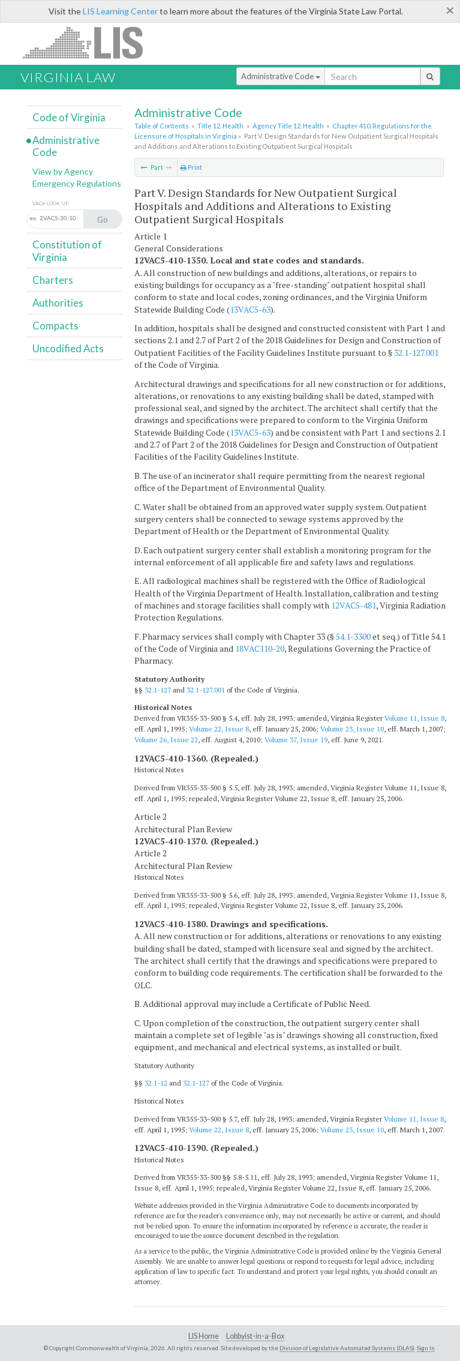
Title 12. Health (220, 126)
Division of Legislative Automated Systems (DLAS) (346, 1347)
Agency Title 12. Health (288, 126)
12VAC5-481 (353, 605)
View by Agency (62, 171)
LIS (90, 42)
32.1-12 (156, 1082)
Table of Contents (161, 126)
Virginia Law (68, 77)
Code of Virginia (69, 117)
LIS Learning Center (120, 11)
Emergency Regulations (76, 183)
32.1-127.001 (416, 352)
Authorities (57, 302)
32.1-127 (158, 689)
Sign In (426, 1347)
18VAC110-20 (259, 648)
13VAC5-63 (250, 309)
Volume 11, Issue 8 (414, 718)
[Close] (450, 10)
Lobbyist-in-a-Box (255, 1336)
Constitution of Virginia (67, 250)
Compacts (55, 325)
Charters (52, 280)
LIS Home (203, 1336)
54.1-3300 (353, 636)
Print (191, 167)
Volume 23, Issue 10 (352, 728)
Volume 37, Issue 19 (295, 739)
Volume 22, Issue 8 (219, 728)
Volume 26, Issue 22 (166, 739)
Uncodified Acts (68, 348)
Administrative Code (280, 76)
